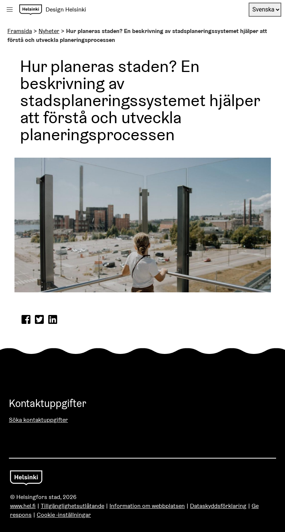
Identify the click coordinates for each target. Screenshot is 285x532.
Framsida (19, 31)
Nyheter (49, 31)
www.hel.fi (23, 506)
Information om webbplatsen (147, 506)
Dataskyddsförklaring (218, 506)
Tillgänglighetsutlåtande (72, 506)
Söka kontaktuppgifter (38, 420)
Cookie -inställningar (64, 515)
